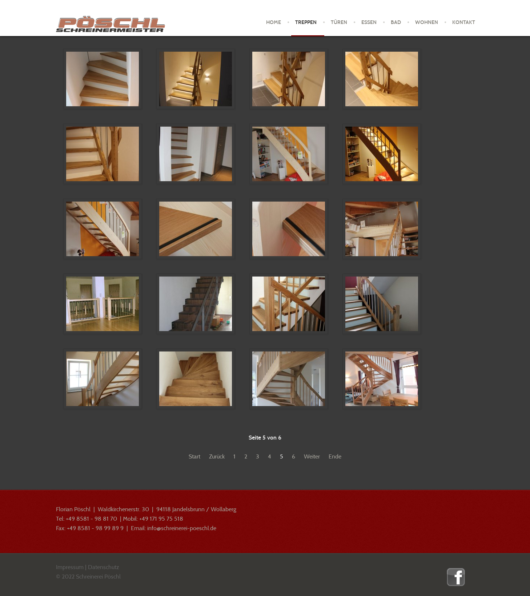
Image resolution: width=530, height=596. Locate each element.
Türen (339, 22)
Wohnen (426, 22)
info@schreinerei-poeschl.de (181, 528)
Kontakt (463, 22)
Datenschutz (103, 567)
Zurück (217, 456)
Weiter (312, 456)
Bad (396, 22)
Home (273, 22)
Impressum (70, 567)
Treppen (306, 22)
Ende (335, 456)
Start (194, 456)
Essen (369, 22)
